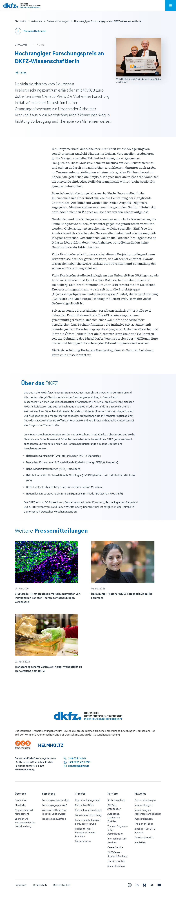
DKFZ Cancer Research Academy (117, 854)
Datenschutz (40, 885)
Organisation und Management (24, 812)
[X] (152, 885)
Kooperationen (83, 841)
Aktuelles (140, 794)
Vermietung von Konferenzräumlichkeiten (148, 812)
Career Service (115, 847)
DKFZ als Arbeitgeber (114, 807)
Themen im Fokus (144, 824)
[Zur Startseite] (21, 5)
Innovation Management (87, 800)
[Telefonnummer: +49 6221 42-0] (76, 758)
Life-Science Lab (116, 861)
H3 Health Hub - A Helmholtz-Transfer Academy (85, 832)
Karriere (112, 794)
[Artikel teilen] (21, 73)
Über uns (20, 794)
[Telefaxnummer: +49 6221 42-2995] (76, 762)
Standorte (20, 805)
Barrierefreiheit (61, 885)
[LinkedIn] (137, 885)
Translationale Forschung (88, 815)
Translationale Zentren (54, 819)
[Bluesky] (144, 885)
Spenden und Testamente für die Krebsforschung (25, 822)
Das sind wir (21, 800)
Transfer (80, 794)
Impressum (21, 885)
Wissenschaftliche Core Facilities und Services (54, 812)
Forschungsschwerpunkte (55, 800)
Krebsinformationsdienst (88, 810)
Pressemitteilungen (145, 800)
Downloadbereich (144, 837)
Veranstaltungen (143, 805)
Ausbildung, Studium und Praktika (113, 817)
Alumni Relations (116, 866)
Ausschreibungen (144, 819)
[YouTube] (159, 885)
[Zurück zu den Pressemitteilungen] (30, 31)
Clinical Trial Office (84, 805)
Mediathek (140, 842)
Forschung (48, 794)
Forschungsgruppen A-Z (54, 805)
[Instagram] (129, 885)
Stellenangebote (116, 800)
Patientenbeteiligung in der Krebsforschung (87, 822)
